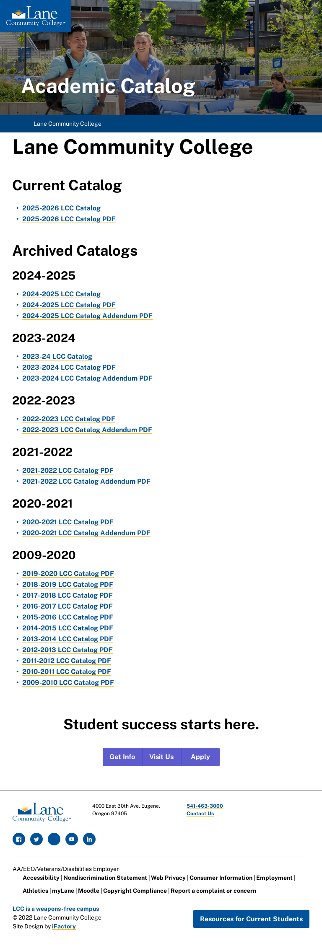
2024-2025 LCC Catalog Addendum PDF (87, 316)
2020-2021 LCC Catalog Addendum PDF (86, 533)
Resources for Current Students (251, 919)
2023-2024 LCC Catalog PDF (69, 367)
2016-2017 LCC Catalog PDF (67, 606)
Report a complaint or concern (213, 890)
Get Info (122, 757)
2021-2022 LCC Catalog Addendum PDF (86, 481)
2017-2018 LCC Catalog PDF (67, 595)
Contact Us (200, 813)
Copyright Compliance (135, 890)
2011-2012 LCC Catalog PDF (66, 661)
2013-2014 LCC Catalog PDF (67, 639)
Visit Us (161, 757)
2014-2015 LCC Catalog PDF (67, 628)
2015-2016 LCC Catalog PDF (67, 617)
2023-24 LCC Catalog (57, 356)
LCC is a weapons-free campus (56, 908)
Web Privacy (168, 877)
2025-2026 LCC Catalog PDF (69, 219)
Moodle (88, 890)
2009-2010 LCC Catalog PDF (68, 683)
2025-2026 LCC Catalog (61, 208)
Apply (200, 757)
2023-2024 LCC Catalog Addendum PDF (87, 378)
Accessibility (41, 877)
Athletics (35, 890)
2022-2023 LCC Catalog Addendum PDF (87, 430)
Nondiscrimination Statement (105, 877)
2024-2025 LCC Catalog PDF (69, 305)
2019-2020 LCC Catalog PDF (68, 574)
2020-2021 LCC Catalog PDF (68, 522)
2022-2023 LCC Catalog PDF (68, 419)
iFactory (64, 926)
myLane (63, 890)
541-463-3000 (205, 806)
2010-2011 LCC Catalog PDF (66, 672)
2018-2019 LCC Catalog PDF (67, 584)
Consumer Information (221, 877)
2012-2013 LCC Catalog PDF (67, 650)
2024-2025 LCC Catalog (61, 294)
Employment (274, 877)
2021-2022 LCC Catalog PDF (68, 470)
